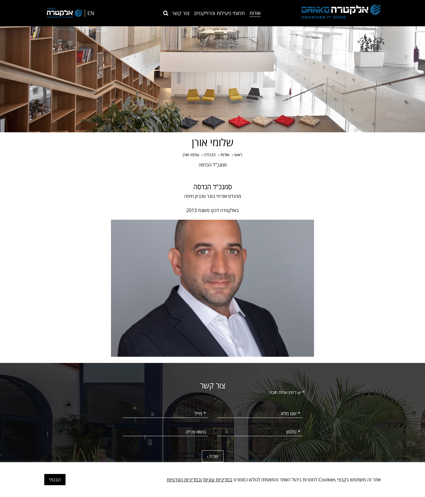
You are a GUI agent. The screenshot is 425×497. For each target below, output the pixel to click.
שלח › (212, 456)
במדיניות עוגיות (217, 479)
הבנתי (55, 479)
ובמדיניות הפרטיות (184, 479)
